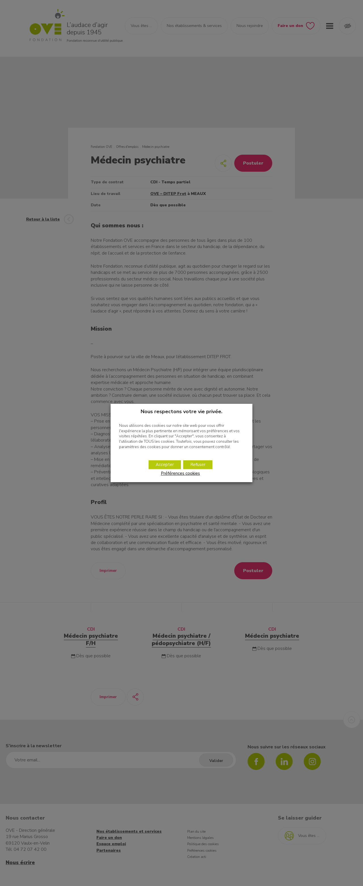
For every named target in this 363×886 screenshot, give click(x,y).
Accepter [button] (165, 464)
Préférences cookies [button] (180, 473)
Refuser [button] (197, 464)
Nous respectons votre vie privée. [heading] (181, 411)
